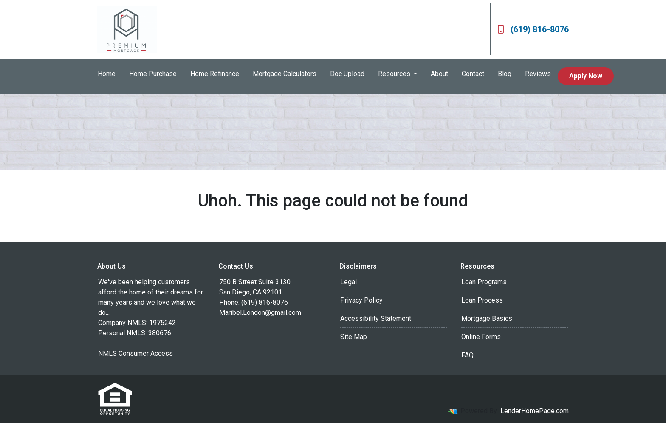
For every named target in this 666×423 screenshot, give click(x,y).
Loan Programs (484, 282)
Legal (348, 282)
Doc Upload (347, 74)
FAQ (467, 355)
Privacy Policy (361, 300)
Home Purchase (153, 74)
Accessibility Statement (375, 318)
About (439, 74)
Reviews (538, 74)
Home (107, 74)
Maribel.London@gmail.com (260, 313)
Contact (473, 74)
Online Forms (481, 337)
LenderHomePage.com (534, 411)
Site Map (353, 337)
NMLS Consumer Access (135, 353)
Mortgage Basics (486, 318)
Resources (395, 74)
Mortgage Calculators (284, 74)
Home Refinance (214, 74)
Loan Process (482, 300)
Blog (504, 74)
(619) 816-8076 (533, 29)
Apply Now (585, 76)
